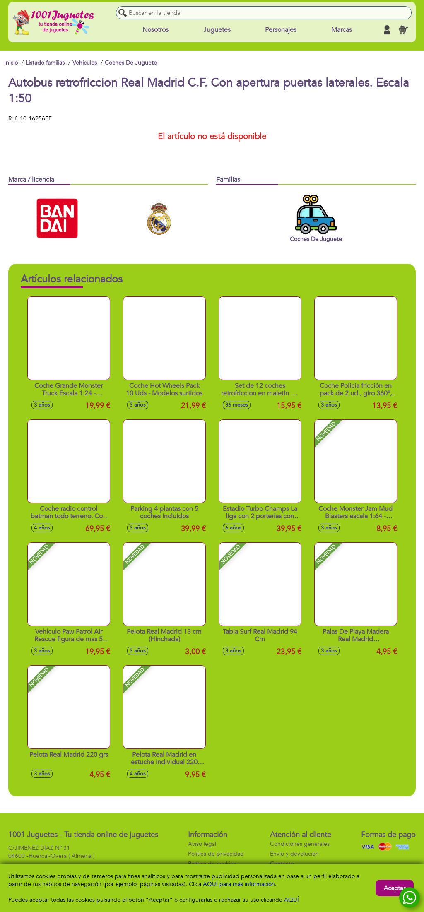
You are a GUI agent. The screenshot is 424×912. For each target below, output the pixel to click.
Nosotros (155, 29)
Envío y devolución (294, 854)
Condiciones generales (300, 844)
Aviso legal (202, 844)
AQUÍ (291, 900)
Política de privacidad (216, 854)
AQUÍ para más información (239, 884)
